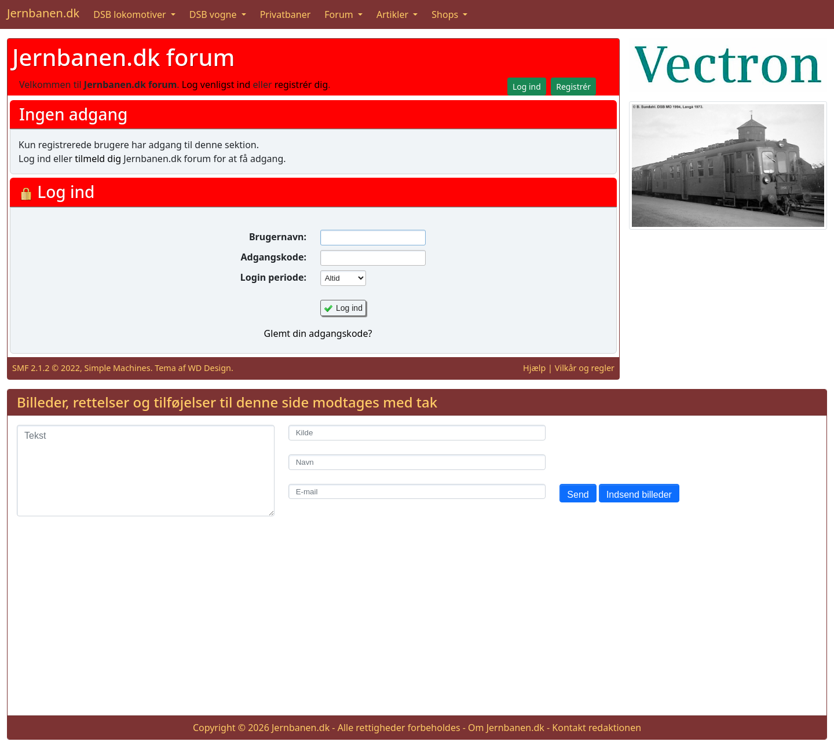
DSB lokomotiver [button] (131, 14)
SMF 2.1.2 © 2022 (46, 367)
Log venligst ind (216, 84)
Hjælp (534, 367)
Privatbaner (285, 14)
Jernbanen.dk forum (123, 57)
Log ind (349, 308)
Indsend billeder (639, 495)
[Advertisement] (417, 625)
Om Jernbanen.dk (506, 727)
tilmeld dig (98, 158)
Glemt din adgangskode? (318, 333)
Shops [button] (445, 14)
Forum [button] (340, 14)
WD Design (209, 367)
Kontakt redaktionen (596, 727)
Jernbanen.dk (43, 13)
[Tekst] (146, 470)
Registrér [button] (573, 86)
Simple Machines (118, 367)
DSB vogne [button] (214, 14)
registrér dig (301, 84)
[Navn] (417, 462)
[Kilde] (417, 432)
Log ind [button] (527, 86)
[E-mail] (417, 492)
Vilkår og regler (584, 367)
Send (577, 495)
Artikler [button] (393, 14)
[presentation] (647, 447)
